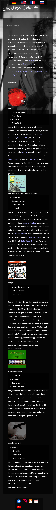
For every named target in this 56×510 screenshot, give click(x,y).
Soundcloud (14, 71)
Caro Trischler (22, 138)
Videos (16, 25)
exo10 (31, 60)
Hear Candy (33, 159)
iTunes (33, 71)
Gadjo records (28, 64)
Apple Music (24, 71)
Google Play (42, 71)
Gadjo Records (26, 241)
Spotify (16, 74)
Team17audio (13, 159)
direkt (22, 74)
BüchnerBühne (19, 233)
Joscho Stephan (29, 223)
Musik (9, 25)
